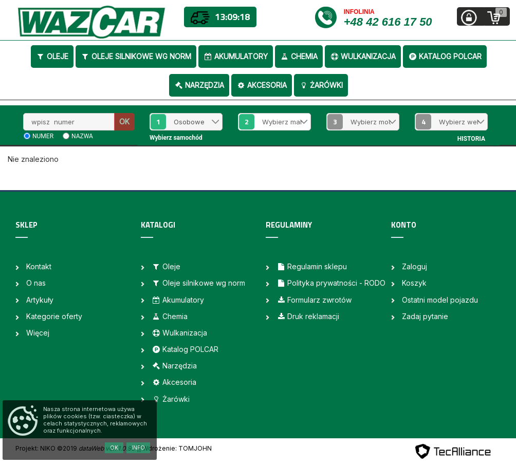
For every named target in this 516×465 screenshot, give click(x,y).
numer (42, 136)
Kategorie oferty (54, 316)
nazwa (82, 136)
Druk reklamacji (308, 316)
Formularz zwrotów (314, 299)
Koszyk (414, 282)
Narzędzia (199, 85)
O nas (36, 282)
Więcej (37, 332)
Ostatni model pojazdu (440, 299)
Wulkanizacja (363, 56)
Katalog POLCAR (445, 56)
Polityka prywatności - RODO (331, 282)
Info (138, 447)
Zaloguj (414, 266)
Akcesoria (261, 85)
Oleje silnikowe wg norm (136, 56)
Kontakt (38, 266)
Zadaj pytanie (425, 316)
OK (124, 121)
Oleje (52, 56)
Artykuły (39, 299)
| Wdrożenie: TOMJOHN (175, 448)
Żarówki (321, 85)
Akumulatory (236, 56)
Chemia (299, 56)
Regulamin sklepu (312, 266)
